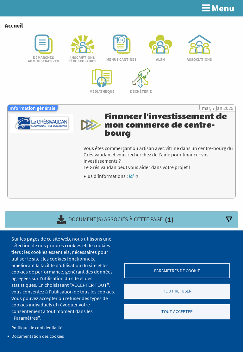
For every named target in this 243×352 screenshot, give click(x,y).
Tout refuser (177, 291)
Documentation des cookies (37, 336)
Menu (218, 8)
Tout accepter (177, 311)
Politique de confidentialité (36, 327)
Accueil (14, 25)
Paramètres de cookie (177, 270)
